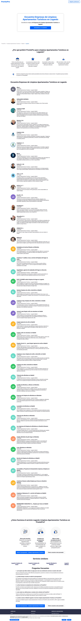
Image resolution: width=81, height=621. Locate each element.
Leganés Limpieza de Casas (16, 564)
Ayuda (12, 613)
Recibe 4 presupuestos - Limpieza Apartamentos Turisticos (30, 552)
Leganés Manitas (66, 564)
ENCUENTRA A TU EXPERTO (40, 27)
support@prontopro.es (55, 613)
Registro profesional (74, 1)
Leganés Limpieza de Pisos (33, 564)
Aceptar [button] (69, 619)
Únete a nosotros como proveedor (55, 552)
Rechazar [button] (64, 619)
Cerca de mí (33, 613)
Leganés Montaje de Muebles (51, 564)
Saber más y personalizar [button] (14, 619)
